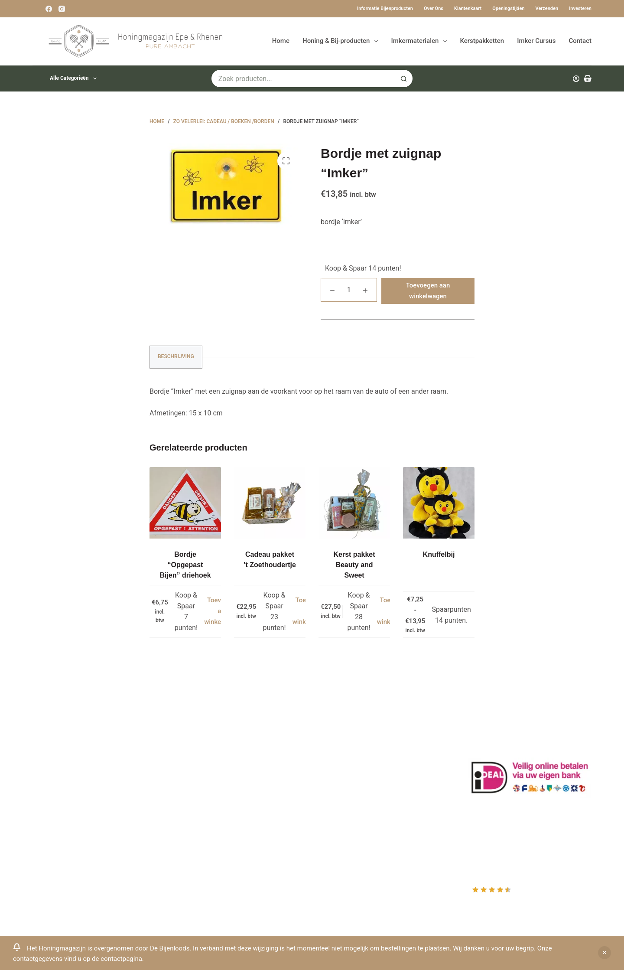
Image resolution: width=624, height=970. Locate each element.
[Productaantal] (349, 290)
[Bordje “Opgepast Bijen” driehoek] (185, 503)
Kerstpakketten (482, 41)
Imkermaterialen (420, 41)
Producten (338, 730)
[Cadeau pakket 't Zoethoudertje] (270, 503)
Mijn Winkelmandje (352, 764)
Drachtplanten (199, 741)
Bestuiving (194, 764)
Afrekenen (338, 775)
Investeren (580, 8)
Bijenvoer (192, 810)
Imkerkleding (197, 833)
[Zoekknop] (404, 78)
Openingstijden (508, 8)
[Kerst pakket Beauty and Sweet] (354, 503)
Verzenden (547, 8)
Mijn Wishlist (342, 752)
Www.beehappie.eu (62, 820)
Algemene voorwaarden (214, 787)
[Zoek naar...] (303, 78)
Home (280, 41)
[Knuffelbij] (438, 503)
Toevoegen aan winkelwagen (428, 290)
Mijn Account (343, 741)
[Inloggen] (576, 78)
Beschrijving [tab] (176, 356)
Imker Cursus (536, 41)
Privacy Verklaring (205, 775)
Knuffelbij (439, 554)
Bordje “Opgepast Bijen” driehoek (185, 565)
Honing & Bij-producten (341, 41)
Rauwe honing (199, 821)
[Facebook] (49, 9)
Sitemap (190, 844)
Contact (580, 41)
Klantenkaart (467, 8)
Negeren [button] (604, 952)
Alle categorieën (75, 78)
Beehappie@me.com (64, 832)
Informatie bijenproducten (385, 8)
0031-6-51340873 (59, 809)
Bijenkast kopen (202, 798)
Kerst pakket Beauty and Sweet (354, 565)
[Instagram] (61, 9)
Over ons (433, 8)
